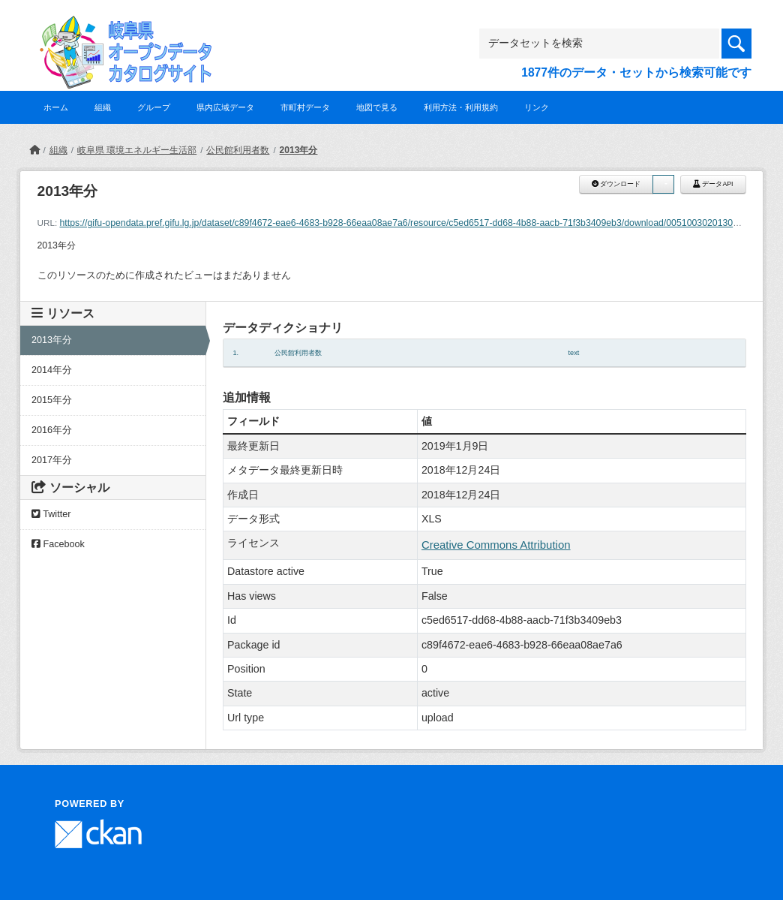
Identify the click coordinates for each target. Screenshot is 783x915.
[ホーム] (34, 150)
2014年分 (52, 370)
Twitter (51, 514)
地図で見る (377, 107)
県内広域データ (225, 107)
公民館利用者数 (237, 150)
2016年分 (52, 430)
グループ (153, 107)
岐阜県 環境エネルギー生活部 (136, 150)
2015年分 (52, 400)
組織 (102, 107)
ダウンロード (616, 184)
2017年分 (52, 460)
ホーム (56, 107)
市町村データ (305, 107)
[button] (663, 184)
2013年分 (299, 150)
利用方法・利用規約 (461, 107)
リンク (536, 107)
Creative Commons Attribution (496, 544)
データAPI (713, 184)
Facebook (58, 544)
